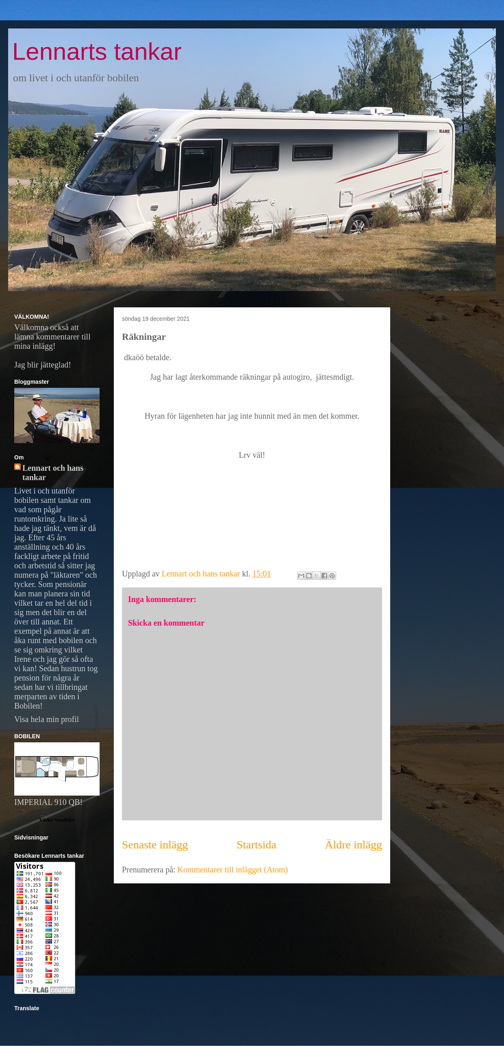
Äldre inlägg (353, 844)
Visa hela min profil (46, 719)
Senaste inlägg (155, 844)
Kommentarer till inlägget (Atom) (233, 869)
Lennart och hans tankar (52, 472)
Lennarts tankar (97, 51)
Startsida (256, 844)
